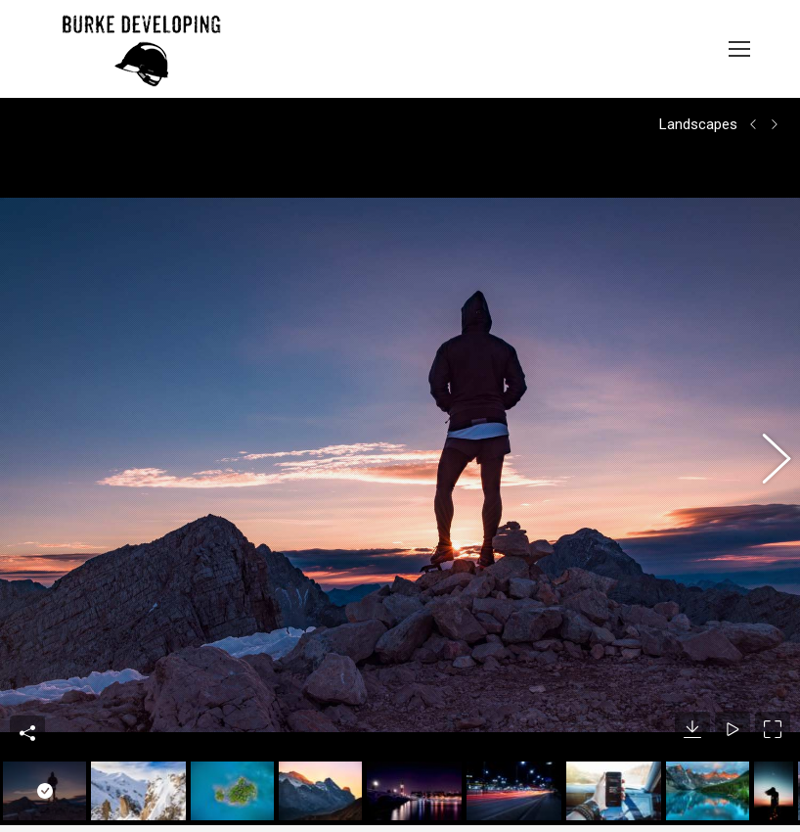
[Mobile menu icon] (739, 49)
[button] (765, 432)
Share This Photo (27, 674)
